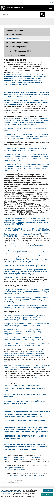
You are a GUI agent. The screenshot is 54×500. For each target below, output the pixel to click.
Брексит (7, 362)
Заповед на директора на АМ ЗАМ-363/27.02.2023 (24, 246)
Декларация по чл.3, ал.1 (24, 260)
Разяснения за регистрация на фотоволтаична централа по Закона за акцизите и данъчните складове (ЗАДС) (26, 345)
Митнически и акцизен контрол (17, 43)
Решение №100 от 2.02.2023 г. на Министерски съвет (24, 266)
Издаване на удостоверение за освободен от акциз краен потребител (24, 402)
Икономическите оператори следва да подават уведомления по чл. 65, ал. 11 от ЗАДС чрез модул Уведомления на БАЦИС (23, 332)
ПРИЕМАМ (48, 491)
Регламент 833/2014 (11, 278)
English (51, 2)
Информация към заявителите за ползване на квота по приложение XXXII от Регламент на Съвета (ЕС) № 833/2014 (27, 229)
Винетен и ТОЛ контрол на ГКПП (18, 51)
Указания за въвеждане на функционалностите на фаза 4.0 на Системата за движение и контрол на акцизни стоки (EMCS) (26, 300)
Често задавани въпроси (15, 55)
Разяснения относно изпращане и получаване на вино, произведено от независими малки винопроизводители (26, 307)
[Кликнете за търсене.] (42, 14)
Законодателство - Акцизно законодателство (27, 475)
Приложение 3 (19, 244)
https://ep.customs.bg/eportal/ (16, 469)
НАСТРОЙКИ (47, 494)
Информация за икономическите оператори (21, 250)
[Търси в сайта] (20, 14)
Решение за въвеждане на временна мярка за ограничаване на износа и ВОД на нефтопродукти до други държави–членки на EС (25, 82)
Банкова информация (14, 30)
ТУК (35, 377)
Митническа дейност (13, 34)
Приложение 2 (19, 242)
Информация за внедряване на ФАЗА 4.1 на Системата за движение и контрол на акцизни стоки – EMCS (26, 325)
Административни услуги (14, 457)
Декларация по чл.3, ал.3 (22, 262)
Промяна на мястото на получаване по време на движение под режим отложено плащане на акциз (24, 339)
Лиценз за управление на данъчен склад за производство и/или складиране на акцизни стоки (24, 387)
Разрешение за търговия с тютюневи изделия (24, 421)
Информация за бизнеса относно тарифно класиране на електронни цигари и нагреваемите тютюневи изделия (26, 165)
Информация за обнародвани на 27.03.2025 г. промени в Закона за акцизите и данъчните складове (26, 149)
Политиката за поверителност (11, 491)
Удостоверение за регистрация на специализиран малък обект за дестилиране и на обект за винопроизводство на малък (27, 429)
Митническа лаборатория (15, 47)
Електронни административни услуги (22, 458)
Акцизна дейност (12, 38)
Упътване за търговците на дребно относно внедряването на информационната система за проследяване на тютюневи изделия (27, 368)
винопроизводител (39, 431)
